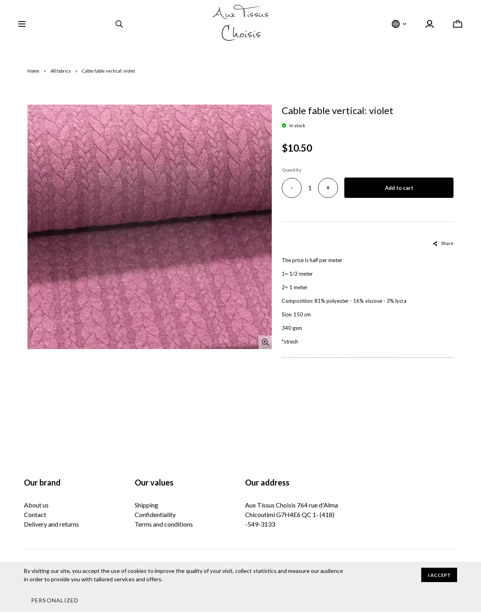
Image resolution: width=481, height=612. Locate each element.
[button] (54, 600)
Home (33, 70)
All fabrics (61, 70)
